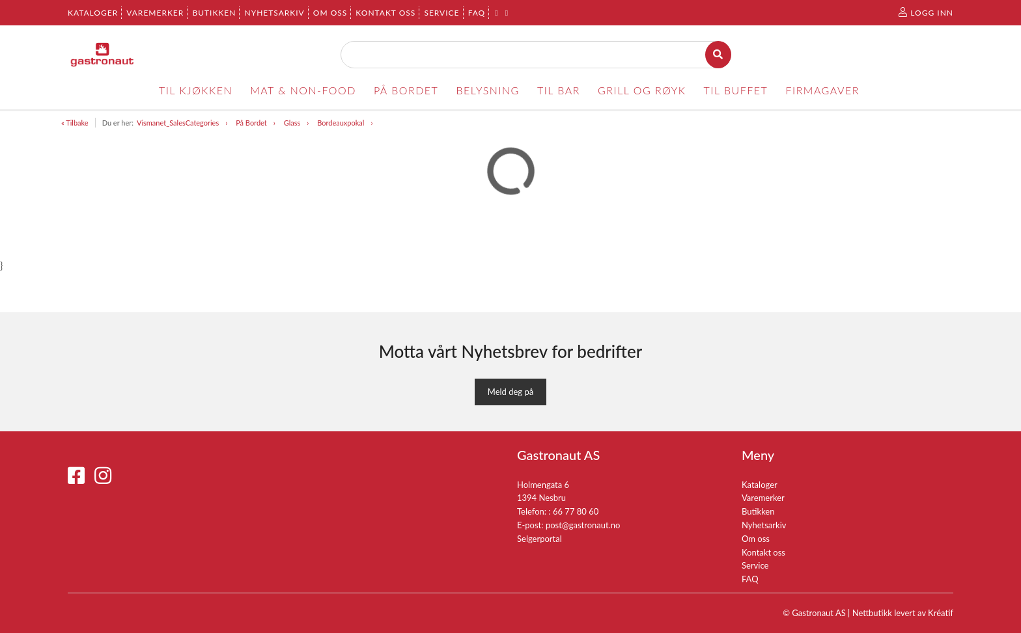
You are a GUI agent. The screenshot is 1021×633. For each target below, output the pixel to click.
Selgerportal (539, 538)
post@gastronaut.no (583, 525)
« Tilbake (75, 122)
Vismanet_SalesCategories (178, 122)
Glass (292, 122)
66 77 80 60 (575, 511)
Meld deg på (510, 391)
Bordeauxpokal (340, 122)
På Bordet (251, 122)
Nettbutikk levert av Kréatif (902, 613)
